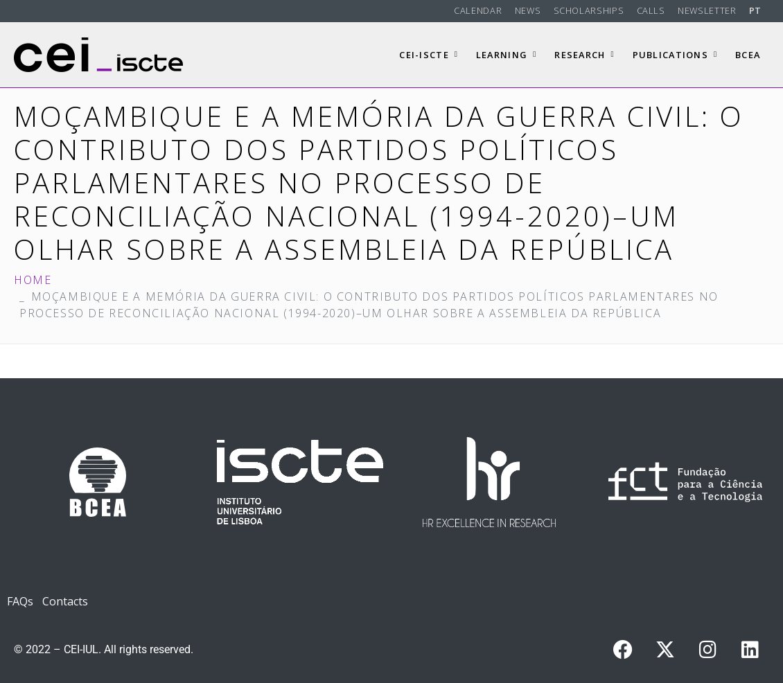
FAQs (20, 601)
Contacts (65, 601)
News (528, 10)
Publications (675, 54)
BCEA (747, 54)
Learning (506, 54)
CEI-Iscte (428, 54)
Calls (651, 10)
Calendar (478, 10)
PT (755, 10)
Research (584, 54)
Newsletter (707, 10)
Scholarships (589, 10)
